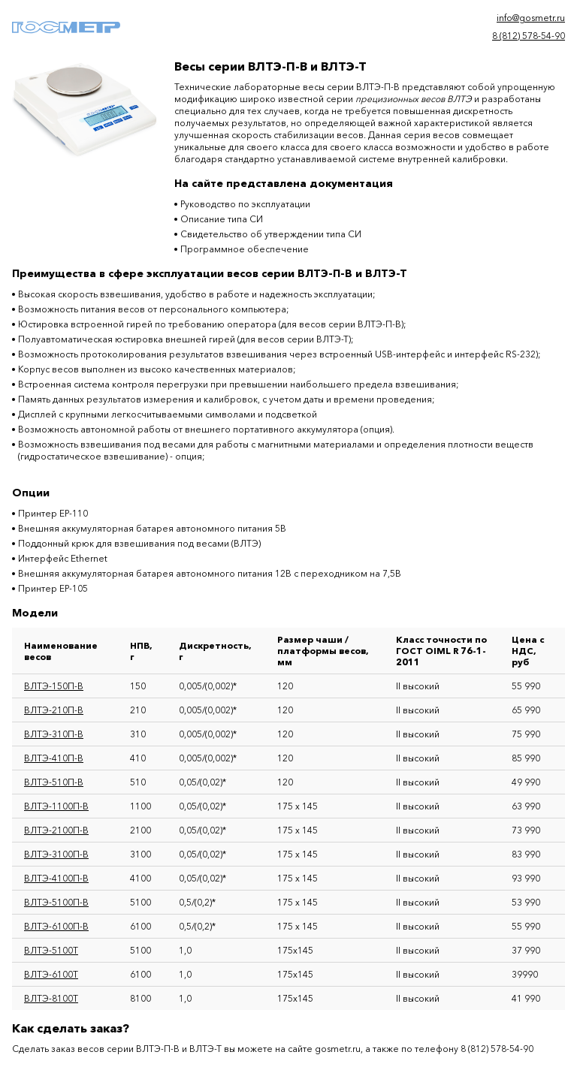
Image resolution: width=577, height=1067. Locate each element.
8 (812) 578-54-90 (528, 35)
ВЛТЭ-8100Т (51, 998)
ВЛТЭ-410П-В (53, 758)
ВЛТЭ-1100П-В (56, 806)
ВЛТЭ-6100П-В (56, 926)
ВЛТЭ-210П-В (53, 710)
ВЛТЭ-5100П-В (56, 902)
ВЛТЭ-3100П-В (56, 854)
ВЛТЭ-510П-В (53, 782)
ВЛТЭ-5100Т (51, 950)
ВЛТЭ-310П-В (53, 734)
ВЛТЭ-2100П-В (56, 830)
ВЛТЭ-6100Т (51, 974)
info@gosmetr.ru (531, 17)
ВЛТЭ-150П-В (53, 686)
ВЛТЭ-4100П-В (56, 878)
